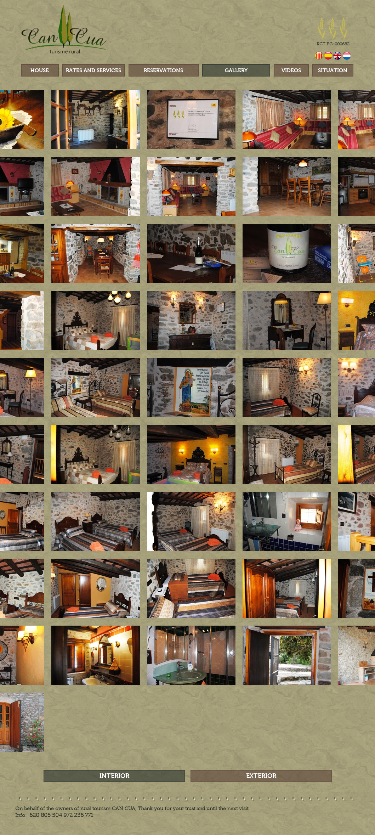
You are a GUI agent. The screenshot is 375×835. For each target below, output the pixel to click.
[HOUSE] (40, 70)
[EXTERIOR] (261, 776)
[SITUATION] (332, 70)
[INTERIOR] (114, 776)
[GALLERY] (236, 70)
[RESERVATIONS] (164, 70)
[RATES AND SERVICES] (93, 70)
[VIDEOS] (291, 70)
